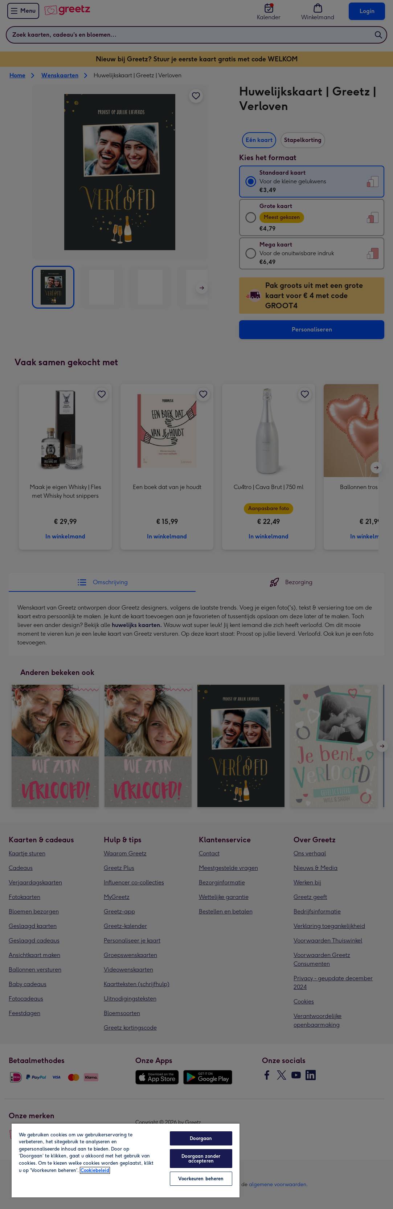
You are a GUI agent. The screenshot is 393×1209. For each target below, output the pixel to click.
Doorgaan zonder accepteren (200, 1158)
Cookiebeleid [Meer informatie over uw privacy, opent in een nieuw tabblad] (95, 1170)
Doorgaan (201, 1138)
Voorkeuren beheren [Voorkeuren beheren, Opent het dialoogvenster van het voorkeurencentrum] (201, 1178)
